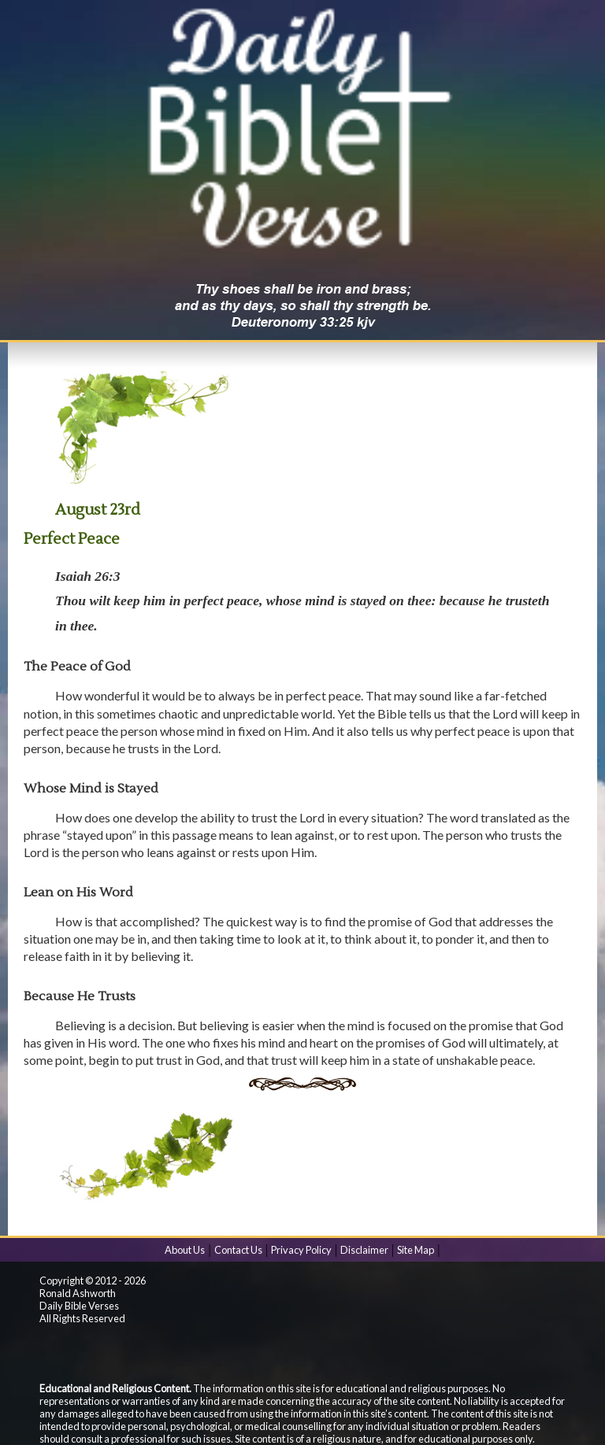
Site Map (415, 1250)
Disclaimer (364, 1250)
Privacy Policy (301, 1250)
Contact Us (238, 1250)
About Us (185, 1250)
